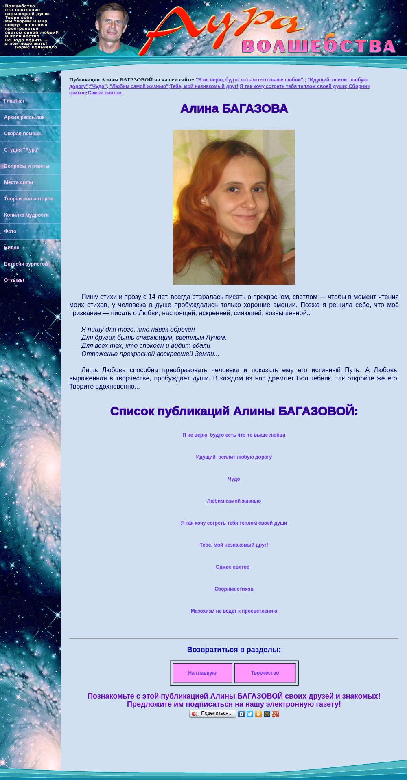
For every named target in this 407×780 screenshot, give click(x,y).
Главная (14, 101)
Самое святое (234, 567)
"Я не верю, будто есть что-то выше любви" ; (251, 80)
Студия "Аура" (21, 150)
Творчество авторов (28, 199)
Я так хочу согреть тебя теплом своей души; (294, 86)
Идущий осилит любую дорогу (234, 457)
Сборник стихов (234, 589)
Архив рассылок (24, 117)
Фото (10, 231)
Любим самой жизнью (234, 501)
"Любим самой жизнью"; (139, 86)
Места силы (18, 182)
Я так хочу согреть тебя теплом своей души (234, 523)
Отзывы (14, 280)
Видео (12, 247)
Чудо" (99, 86)
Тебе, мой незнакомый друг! (204, 86)
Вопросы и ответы (26, 166)
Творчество (265, 673)
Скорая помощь (23, 133)
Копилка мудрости (26, 215)
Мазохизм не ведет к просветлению (234, 611)
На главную (202, 673)
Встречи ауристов (26, 264)
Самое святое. (105, 93)
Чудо (234, 479)
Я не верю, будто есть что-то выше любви (234, 435)
